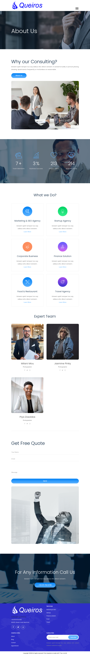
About (13, 636)
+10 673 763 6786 (45, 585)
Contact (13, 642)
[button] (77, 8)
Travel (48, 622)
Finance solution (51, 616)
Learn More (27, 232)
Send (45, 481)
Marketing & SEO (51, 609)
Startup (49, 612)
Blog (12, 639)
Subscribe (73, 637)
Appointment (15, 645)
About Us (18, 75)
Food (48, 619)
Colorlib (64, 653)
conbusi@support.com (18, 617)
